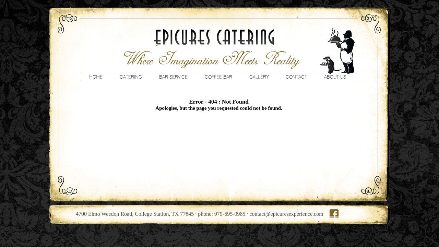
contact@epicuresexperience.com (286, 214)
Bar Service (173, 77)
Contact (296, 77)
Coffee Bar (218, 77)
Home (96, 77)
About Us (335, 77)
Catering (131, 77)
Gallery (259, 77)
